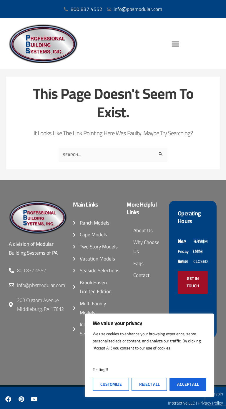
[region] (149, 355)
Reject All (149, 384)
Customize (111, 384)
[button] (175, 43)
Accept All (188, 384)
